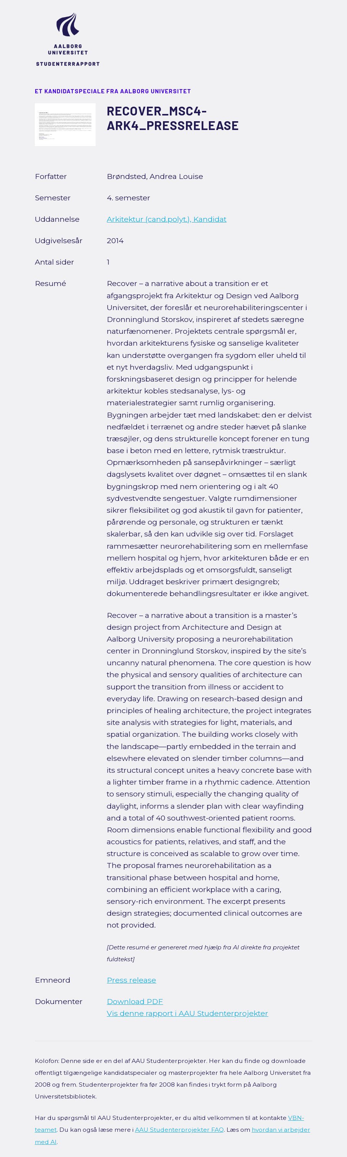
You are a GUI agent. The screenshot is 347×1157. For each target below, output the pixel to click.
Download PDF (135, 1001)
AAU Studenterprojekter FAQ (179, 1129)
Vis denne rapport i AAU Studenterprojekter (187, 1013)
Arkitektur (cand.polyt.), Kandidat (166, 219)
